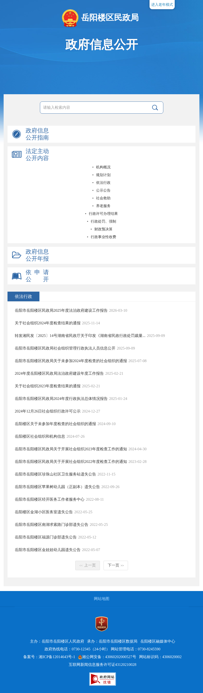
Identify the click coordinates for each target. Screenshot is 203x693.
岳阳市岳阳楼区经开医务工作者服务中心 (49, 499)
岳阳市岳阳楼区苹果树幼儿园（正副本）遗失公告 (57, 487)
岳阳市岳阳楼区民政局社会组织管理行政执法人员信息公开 (65, 348)
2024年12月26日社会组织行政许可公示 (48, 411)
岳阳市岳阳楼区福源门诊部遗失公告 (46, 537)
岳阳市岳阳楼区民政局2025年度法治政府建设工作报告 (61, 310)
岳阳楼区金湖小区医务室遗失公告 (44, 512)
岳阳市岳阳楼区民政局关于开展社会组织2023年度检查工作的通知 (71, 449)
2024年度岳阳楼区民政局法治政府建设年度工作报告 (59, 373)
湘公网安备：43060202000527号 (107, 657)
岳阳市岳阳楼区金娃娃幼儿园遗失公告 (48, 550)
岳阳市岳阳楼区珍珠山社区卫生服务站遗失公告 (55, 474)
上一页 (87, 565)
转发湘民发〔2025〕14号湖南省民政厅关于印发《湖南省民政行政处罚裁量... (80, 336)
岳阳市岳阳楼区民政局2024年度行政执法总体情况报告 (61, 399)
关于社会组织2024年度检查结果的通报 (48, 323)
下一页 (116, 565)
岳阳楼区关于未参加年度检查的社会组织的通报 (55, 424)
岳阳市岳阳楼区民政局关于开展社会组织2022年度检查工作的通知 (71, 461)
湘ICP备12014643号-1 (57, 657)
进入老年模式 (162, 5)
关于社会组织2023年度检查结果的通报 (48, 386)
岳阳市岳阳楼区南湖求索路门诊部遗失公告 (51, 524)
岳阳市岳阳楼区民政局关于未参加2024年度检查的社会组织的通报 (71, 361)
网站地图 (101, 599)
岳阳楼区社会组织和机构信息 (40, 436)
